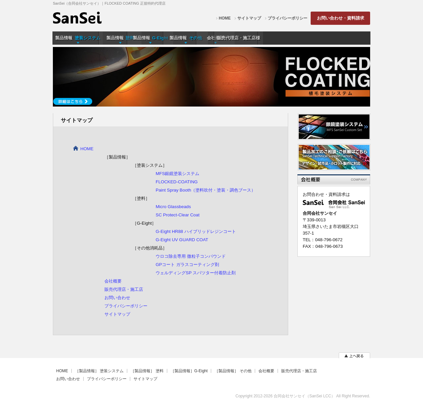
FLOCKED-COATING (177, 181)
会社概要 (113, 281)
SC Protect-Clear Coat (178, 214)
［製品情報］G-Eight (189, 371)
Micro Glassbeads (173, 206)
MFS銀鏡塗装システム (177, 173)
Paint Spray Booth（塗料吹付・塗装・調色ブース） (205, 190)
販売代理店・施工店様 (345, 37)
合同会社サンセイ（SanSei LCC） (304, 396)
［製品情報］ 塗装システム (99, 371)
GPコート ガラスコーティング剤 (187, 264)
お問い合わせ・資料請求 (340, 18)
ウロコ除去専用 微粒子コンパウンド (191, 256)
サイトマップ (249, 18)
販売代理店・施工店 (123, 289)
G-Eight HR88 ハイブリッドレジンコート (196, 231)
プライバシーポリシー (287, 18)
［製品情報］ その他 (232, 371)
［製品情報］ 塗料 (147, 371)
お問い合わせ (117, 297)
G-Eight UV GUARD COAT (182, 239)
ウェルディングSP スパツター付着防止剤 (196, 272)
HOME (225, 18)
